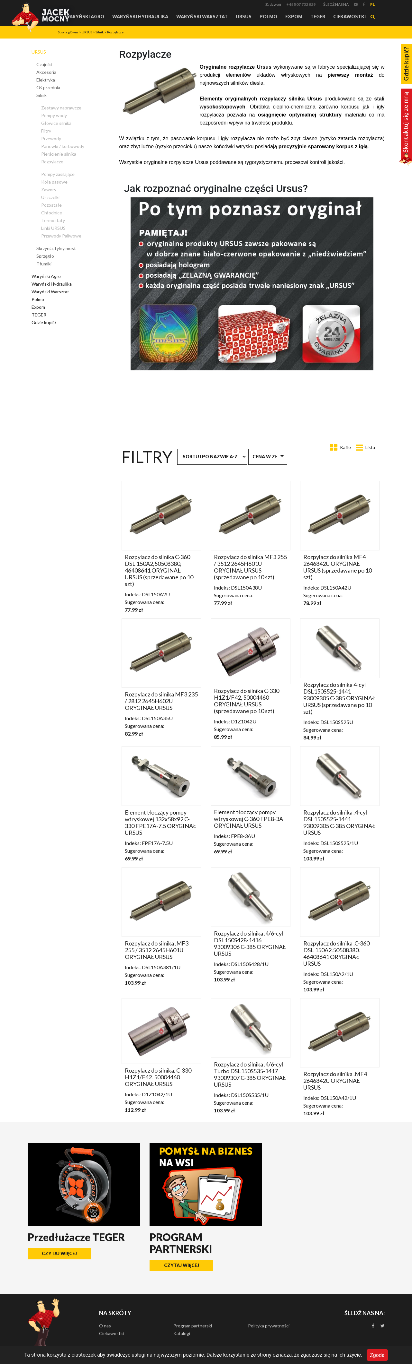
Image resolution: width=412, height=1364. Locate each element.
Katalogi (181, 1333)
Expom (293, 16)
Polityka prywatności (268, 1325)
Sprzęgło (45, 256)
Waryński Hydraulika (140, 16)
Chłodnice (51, 212)
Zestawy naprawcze (61, 107)
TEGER (317, 16)
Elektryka (45, 79)
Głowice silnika (56, 123)
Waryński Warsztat (202, 16)
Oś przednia (48, 87)
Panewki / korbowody (62, 146)
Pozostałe (51, 205)
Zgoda (377, 1355)
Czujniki (44, 64)
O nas (105, 1325)
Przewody (51, 138)
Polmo (268, 16)
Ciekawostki (349, 16)
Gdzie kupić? (44, 322)
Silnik (100, 32)
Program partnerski (192, 1325)
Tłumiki (43, 263)
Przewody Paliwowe (61, 235)
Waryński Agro (84, 16)
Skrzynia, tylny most (56, 248)
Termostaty (53, 220)
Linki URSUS (53, 228)
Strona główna (68, 32)
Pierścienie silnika (58, 154)
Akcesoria (46, 72)
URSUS (244, 16)
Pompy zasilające (58, 174)
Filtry (46, 131)
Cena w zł (265, 456)
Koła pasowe (54, 182)
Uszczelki (50, 197)
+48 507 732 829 (301, 4)
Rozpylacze (115, 32)
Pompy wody (54, 115)
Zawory (48, 189)
